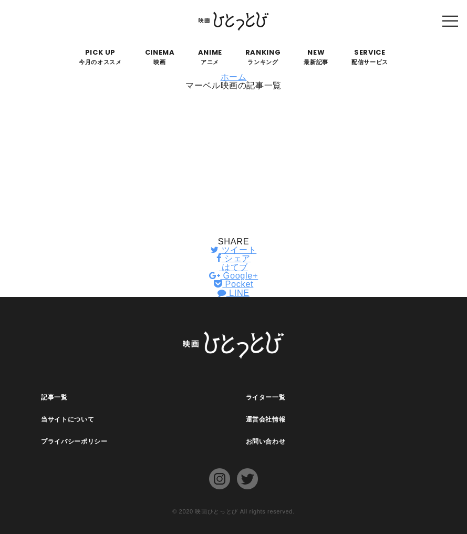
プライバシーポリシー (74, 441)
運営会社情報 (266, 419)
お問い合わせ (266, 441)
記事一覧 (54, 397)
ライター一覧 (266, 397)
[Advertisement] (233, 163)
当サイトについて (67, 419)
